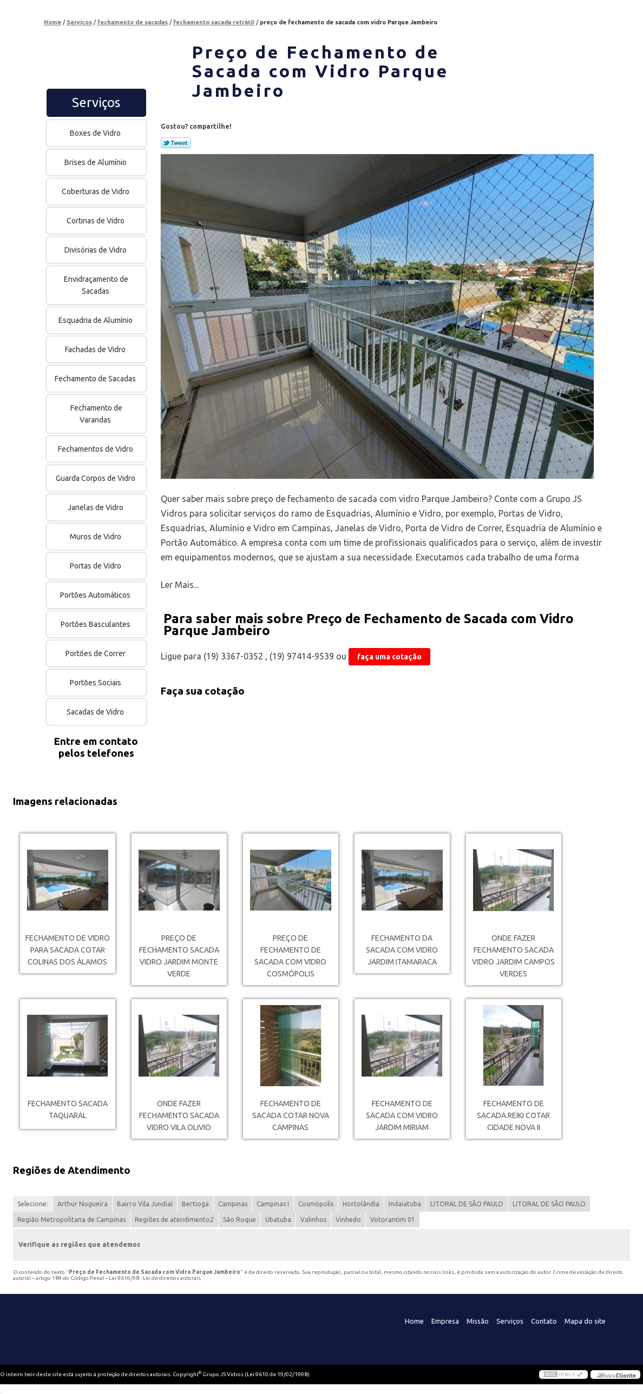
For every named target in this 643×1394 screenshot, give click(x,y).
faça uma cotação (389, 656)
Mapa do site (585, 1321)
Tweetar (176, 142)
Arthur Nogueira (82, 1203)
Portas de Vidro (96, 565)
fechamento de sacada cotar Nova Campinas (290, 1115)
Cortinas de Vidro (96, 220)
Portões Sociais (96, 682)
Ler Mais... (180, 585)
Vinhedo (348, 1219)
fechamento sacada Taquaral (68, 1109)
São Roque (239, 1219)
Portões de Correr (96, 653)
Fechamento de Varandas (96, 414)
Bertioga (195, 1203)
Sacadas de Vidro (96, 712)
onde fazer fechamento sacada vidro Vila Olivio (179, 1115)
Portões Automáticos (96, 595)
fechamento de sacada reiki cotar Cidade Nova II (513, 1115)
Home (414, 1321)
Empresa (445, 1321)
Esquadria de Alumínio (96, 320)
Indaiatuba (405, 1203)
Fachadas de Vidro (96, 349)
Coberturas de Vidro (96, 191)
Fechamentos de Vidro (96, 449)
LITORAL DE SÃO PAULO (466, 1203)
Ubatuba (278, 1219)
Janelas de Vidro (96, 507)
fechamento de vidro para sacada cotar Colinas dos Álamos (67, 950)
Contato (544, 1321)
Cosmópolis (315, 1203)
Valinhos (313, 1219)
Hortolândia (361, 1203)
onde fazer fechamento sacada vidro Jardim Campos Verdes (513, 956)
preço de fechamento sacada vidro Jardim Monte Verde (179, 956)
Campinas (232, 1203)
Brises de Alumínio (96, 162)
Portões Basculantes (96, 624)
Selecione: (32, 1203)
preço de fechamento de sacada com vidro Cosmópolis (290, 956)
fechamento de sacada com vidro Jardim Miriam (402, 1115)
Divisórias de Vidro (96, 250)
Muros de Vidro (96, 536)
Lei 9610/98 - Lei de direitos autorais (155, 1278)
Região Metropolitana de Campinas (71, 1219)
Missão (478, 1321)
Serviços (96, 102)
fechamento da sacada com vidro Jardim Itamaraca (402, 950)
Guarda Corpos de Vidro (96, 478)
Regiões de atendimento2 (174, 1219)
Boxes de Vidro (96, 133)
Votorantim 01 (392, 1219)
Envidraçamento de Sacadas (96, 285)
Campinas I (273, 1203)
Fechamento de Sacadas (96, 378)
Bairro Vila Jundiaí (145, 1203)
